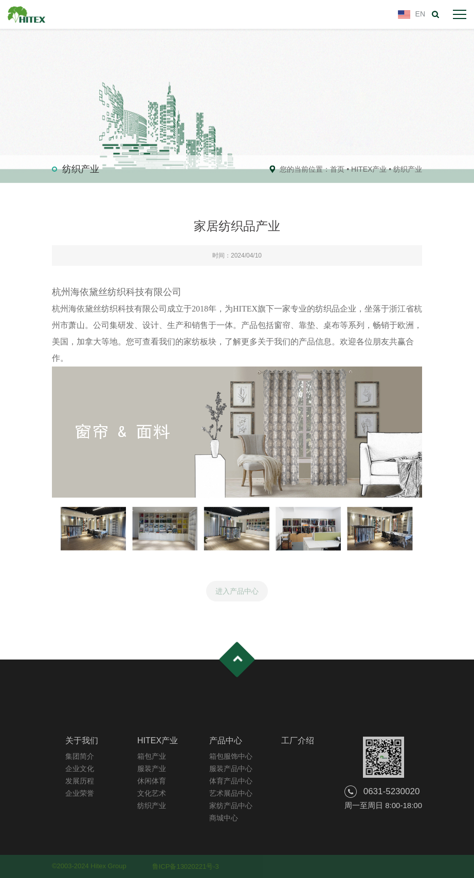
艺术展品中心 (230, 793)
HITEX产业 (369, 169)
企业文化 (79, 768)
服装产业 (151, 768)
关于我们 (81, 740)
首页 (337, 169)
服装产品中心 (230, 768)
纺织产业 (407, 169)
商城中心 (223, 818)
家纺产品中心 (230, 805)
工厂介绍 (297, 740)
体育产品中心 (230, 781)
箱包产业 (151, 756)
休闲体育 (151, 781)
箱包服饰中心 (230, 756)
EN (420, 14)
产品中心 (225, 740)
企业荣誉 (79, 793)
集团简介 (79, 756)
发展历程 (79, 781)
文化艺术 (151, 793)
